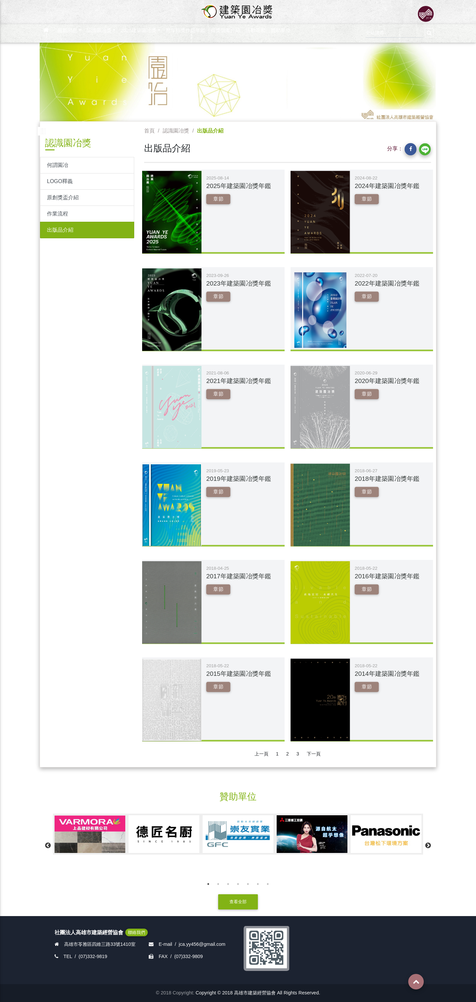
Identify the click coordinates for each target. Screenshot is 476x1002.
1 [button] (208, 884)
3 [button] (228, 884)
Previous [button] (48, 845)
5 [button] (248, 884)
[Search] (394, 32)
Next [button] (428, 845)
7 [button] (267, 884)
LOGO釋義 (60, 181)
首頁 (149, 131)
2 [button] (218, 884)
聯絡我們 (136, 932)
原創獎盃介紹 (63, 197)
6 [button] (258, 884)
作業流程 (57, 213)
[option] (90, 834)
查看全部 (238, 901)
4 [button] (238, 884)
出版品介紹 (60, 230)
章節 (218, 199)
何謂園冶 (57, 165)
